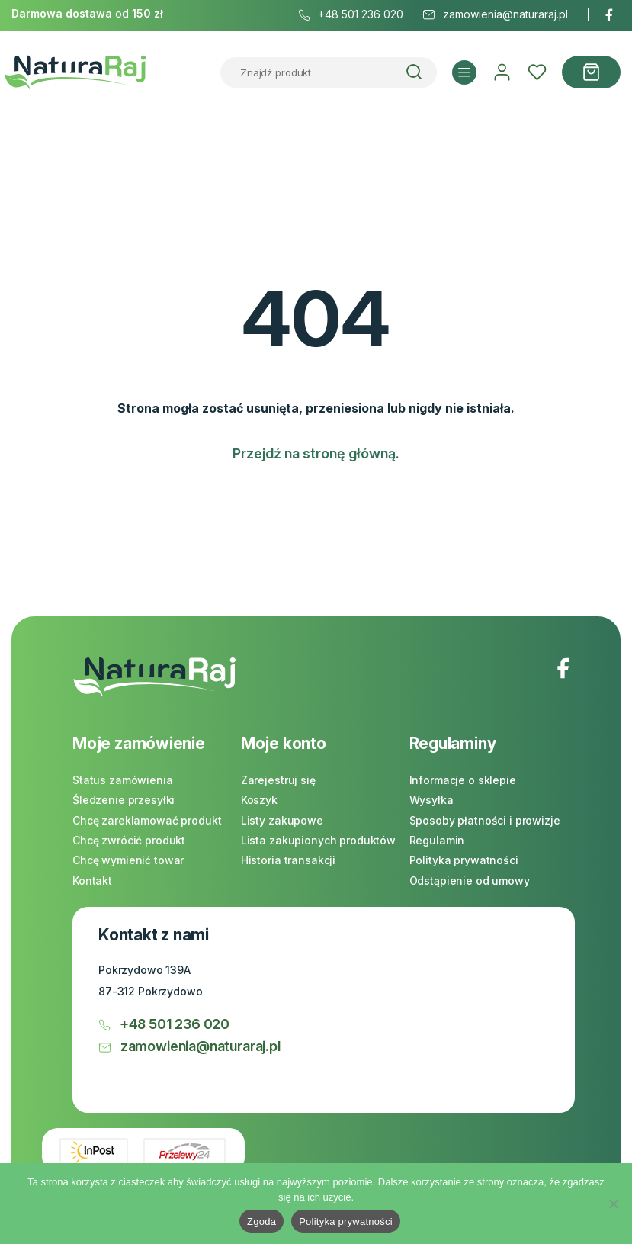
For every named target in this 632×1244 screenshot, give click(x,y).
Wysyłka (431, 799)
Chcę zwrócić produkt (128, 840)
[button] (464, 72)
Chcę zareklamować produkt (147, 820)
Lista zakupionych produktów (318, 840)
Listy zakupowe (282, 820)
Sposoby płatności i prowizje (484, 820)
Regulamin (437, 840)
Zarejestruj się (278, 779)
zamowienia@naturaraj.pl (189, 1046)
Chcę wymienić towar (128, 859)
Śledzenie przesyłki (123, 799)
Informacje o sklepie (462, 779)
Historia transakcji (288, 859)
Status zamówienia (122, 779)
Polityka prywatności (463, 859)
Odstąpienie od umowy (469, 880)
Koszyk (259, 799)
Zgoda (261, 1221)
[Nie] (613, 1203)
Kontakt (92, 880)
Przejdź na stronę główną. (316, 453)
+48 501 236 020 (163, 1024)
